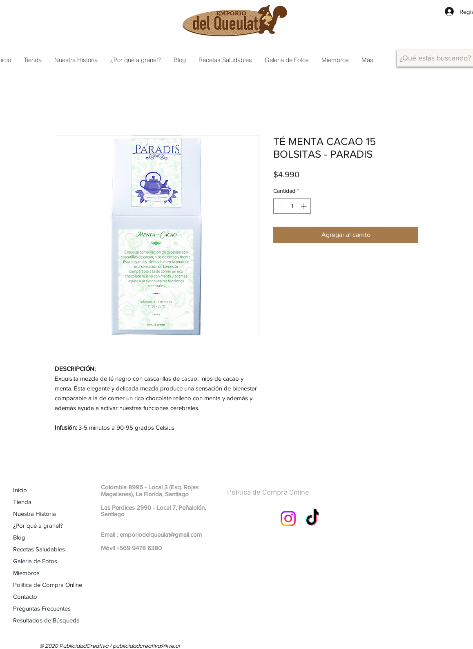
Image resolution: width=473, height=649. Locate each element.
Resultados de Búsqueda (46, 620)
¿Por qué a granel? (38, 525)
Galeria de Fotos (35, 561)
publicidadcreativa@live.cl (146, 646)
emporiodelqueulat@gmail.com (161, 534)
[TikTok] (313, 518)
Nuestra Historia (34, 513)
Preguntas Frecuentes (42, 608)
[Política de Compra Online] (287, 492)
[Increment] (304, 206)
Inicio (20, 489)
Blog (19, 537)
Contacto (25, 596)
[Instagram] (288, 518)
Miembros (26, 572)
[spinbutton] (292, 206)
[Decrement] (279, 206)
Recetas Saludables (39, 549)
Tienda (22, 501)
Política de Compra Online (47, 584)
